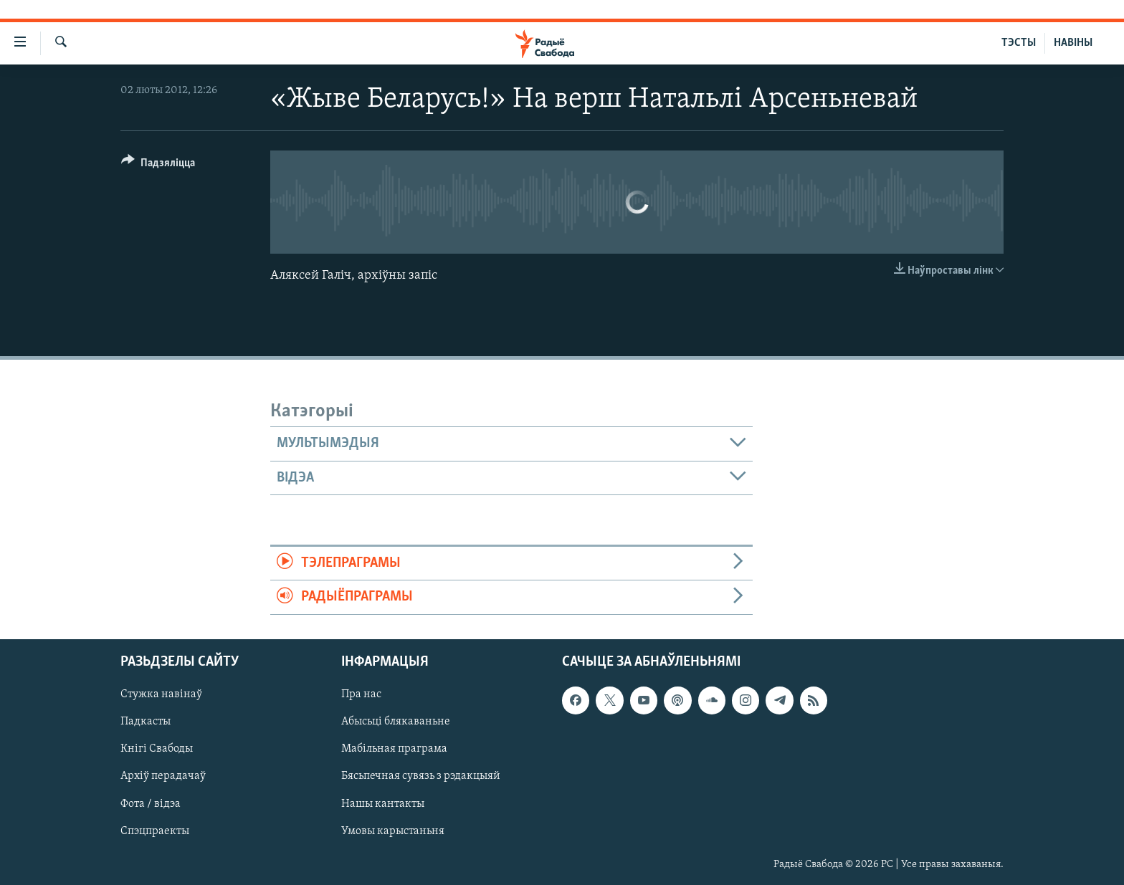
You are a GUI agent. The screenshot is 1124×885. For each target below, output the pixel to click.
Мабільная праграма (394, 749)
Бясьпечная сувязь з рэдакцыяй (420, 776)
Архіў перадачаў (163, 776)
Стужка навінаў (161, 694)
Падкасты (145, 721)
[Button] (158, 165)
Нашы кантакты (382, 803)
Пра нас (361, 694)
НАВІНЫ (1073, 43)
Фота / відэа (150, 803)
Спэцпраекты (154, 830)
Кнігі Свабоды (156, 749)
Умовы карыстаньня (392, 830)
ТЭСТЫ (1018, 43)
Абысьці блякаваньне (395, 721)
